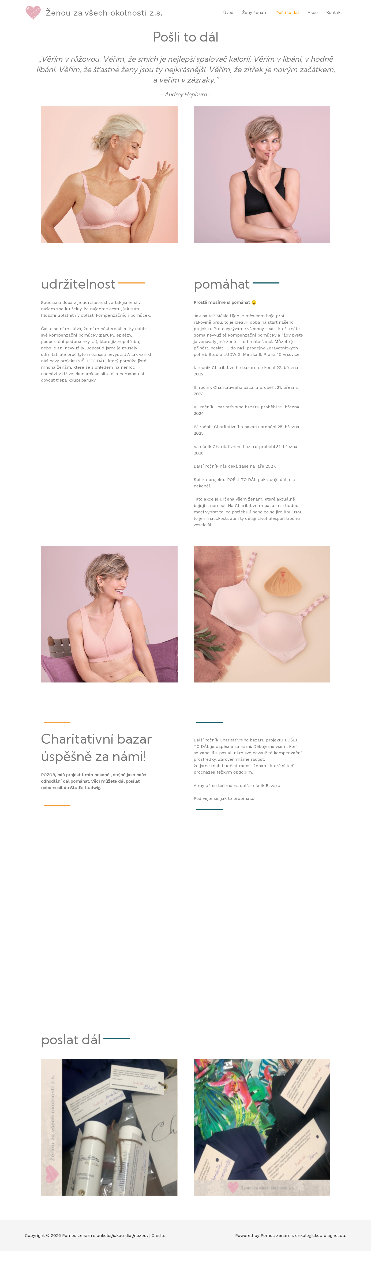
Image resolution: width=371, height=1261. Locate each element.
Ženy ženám (255, 17)
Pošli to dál (287, 17)
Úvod (228, 17)
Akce (313, 17)
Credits (159, 1245)
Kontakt (334, 17)
